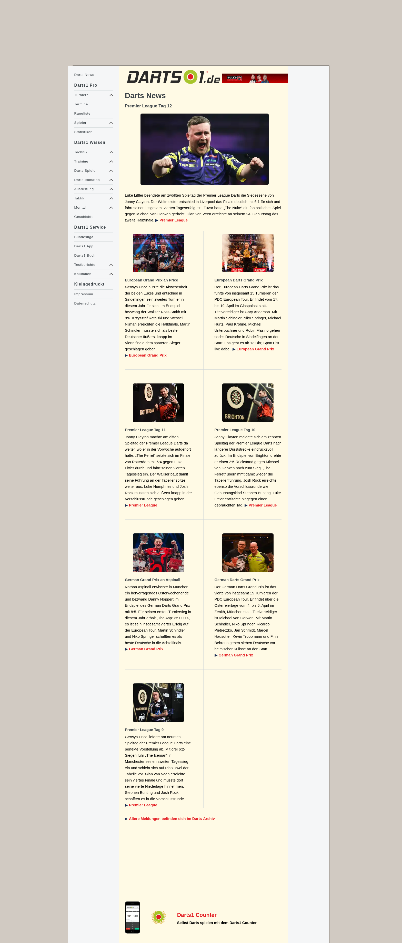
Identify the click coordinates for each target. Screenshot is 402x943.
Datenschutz (85, 303)
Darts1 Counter (197, 915)
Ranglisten (83, 113)
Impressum (83, 294)
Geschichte (84, 217)
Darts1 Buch (84, 255)
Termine (81, 104)
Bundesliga (83, 237)
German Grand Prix (146, 649)
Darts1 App (83, 246)
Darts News (84, 75)
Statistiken (83, 132)
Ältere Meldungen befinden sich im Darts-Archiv (172, 819)
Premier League (173, 220)
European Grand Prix (148, 355)
